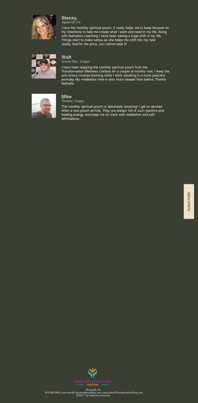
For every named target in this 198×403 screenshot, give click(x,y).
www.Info (67, 392)
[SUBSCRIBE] (189, 201)
